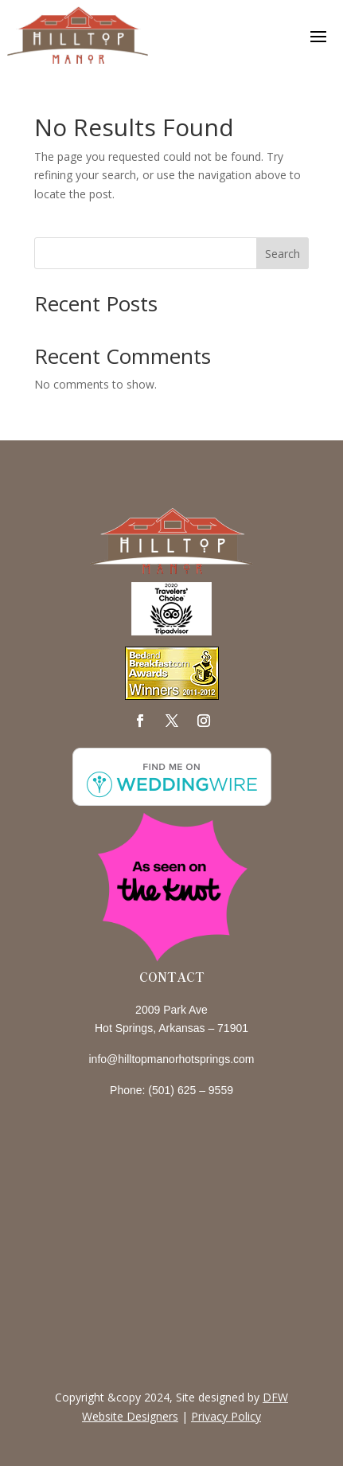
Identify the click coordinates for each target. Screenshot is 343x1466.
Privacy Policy (226, 1416)
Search (282, 253)
